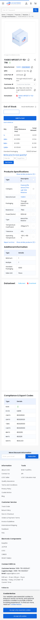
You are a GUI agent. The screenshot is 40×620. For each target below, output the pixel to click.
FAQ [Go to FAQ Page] (3, 533)
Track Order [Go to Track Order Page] (6, 506)
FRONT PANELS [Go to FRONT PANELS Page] (6, 558)
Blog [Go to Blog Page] (3, 496)
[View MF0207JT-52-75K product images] (20, 38)
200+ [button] (5, 139)
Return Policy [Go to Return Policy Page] (6, 510)
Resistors (25, 15)
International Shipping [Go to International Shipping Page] (9, 525)
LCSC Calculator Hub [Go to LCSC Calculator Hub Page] (28, 477)
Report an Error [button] (9, 242)
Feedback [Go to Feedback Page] (5, 529)
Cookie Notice (15, 604)
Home (3, 15)
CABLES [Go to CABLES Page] (4, 554)
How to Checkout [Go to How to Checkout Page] (8, 514)
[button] (3, 3)
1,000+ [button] (6, 147)
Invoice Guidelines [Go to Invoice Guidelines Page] (8, 522)
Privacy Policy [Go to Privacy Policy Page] (6, 489)
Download (31, 283)
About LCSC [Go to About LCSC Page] (6, 470)
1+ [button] (4, 135)
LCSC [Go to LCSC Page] (3, 551)
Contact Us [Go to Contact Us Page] (6, 474)
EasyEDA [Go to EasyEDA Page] (4, 543)
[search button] (35, 10)
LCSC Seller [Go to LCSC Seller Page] (5, 477)
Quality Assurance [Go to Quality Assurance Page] (8, 481)
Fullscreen (21, 283)
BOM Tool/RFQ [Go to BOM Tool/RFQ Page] (26, 470)
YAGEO (18, 67)
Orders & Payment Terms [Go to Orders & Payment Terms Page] (11, 518)
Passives (18, 15)
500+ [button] (5, 143)
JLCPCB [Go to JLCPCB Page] (4, 547)
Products (10, 15)
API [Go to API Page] (22, 474)
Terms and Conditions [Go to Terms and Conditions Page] (9, 485)
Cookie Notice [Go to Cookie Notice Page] (6, 492)
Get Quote (8, 162)
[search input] (16, 10)
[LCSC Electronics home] (13, 3)
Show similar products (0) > (26, 174)
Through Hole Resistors (9, 16)
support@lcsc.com (13, 573)
